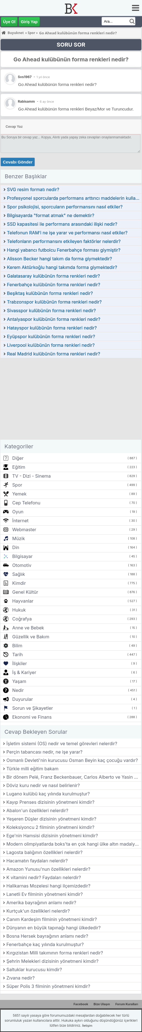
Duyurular (22, 699)
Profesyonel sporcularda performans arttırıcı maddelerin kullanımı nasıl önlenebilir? (74, 198)
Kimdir (19, 583)
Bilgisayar (22, 556)
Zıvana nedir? (20, 978)
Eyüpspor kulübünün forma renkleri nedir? (51, 336)
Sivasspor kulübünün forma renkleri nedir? (51, 310)
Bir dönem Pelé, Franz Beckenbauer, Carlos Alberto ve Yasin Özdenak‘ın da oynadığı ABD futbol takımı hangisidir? (73, 777)
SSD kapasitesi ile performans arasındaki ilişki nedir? (62, 224)
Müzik (18, 538)
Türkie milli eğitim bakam (32, 768)
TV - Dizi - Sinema (31, 476)
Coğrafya (22, 619)
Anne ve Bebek (28, 628)
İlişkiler (19, 663)
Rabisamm (26, 101)
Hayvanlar (22, 601)
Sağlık (18, 574)
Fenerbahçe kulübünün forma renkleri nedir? (53, 284)
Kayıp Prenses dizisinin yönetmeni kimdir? (50, 802)
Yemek (19, 494)
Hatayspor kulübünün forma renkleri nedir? (52, 328)
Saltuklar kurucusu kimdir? (34, 969)
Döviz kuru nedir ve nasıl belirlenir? (43, 785)
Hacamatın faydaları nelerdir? (37, 860)
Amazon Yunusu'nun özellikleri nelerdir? (48, 869)
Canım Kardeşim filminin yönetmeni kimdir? (51, 919)
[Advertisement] (71, 400)
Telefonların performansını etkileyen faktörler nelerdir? (64, 241)
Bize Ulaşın (102, 1004)
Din (15, 547)
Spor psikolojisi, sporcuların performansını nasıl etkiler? (65, 207)
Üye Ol (9, 22)
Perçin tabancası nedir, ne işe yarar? (44, 752)
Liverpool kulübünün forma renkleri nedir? (51, 345)
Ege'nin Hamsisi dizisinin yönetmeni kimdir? (52, 835)
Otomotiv (21, 565)
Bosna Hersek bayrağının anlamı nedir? (47, 936)
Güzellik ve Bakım (30, 636)
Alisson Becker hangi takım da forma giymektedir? (59, 258)
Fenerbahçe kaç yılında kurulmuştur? (45, 944)
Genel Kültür (25, 592)
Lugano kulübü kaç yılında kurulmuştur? (48, 794)
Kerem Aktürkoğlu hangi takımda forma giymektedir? (62, 267)
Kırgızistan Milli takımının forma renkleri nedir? (54, 953)
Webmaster (24, 529)
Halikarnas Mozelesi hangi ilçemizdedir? (48, 886)
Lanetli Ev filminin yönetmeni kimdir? (44, 894)
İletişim (87, 1026)
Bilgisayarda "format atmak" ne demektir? (50, 215)
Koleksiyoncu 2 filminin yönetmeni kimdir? (50, 827)
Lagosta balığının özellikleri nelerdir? (44, 852)
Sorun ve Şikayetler (32, 708)
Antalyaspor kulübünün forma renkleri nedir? (53, 319)
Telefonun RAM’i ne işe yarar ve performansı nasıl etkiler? (67, 232)
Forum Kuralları (126, 1004)
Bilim (17, 645)
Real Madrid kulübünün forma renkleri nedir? (53, 354)
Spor (17, 485)
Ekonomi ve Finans (32, 717)
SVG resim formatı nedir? (33, 189)
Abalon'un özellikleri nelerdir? (37, 810)
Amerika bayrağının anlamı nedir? (41, 902)
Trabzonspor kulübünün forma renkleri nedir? (54, 302)
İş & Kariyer (24, 672)
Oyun (17, 511)
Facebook (81, 1004)
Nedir (18, 690)
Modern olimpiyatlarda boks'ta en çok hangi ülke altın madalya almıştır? (73, 844)
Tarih (17, 654)
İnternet (20, 520)
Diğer (18, 458)
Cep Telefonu (26, 503)
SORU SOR (71, 44)
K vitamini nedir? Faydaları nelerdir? (43, 877)
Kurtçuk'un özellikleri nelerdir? (38, 911)
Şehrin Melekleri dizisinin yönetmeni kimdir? (52, 961)
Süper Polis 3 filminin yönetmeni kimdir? (48, 986)
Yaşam (19, 681)
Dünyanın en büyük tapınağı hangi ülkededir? (53, 927)
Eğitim (18, 467)
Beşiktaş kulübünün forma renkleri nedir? (50, 293)
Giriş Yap (29, 22)
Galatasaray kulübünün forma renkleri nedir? (53, 276)
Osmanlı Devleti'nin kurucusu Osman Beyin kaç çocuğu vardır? (72, 760)
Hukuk (19, 610)
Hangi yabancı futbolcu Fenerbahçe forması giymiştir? (63, 250)
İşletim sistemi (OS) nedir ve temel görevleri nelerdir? (61, 743)
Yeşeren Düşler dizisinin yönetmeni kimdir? (51, 819)
